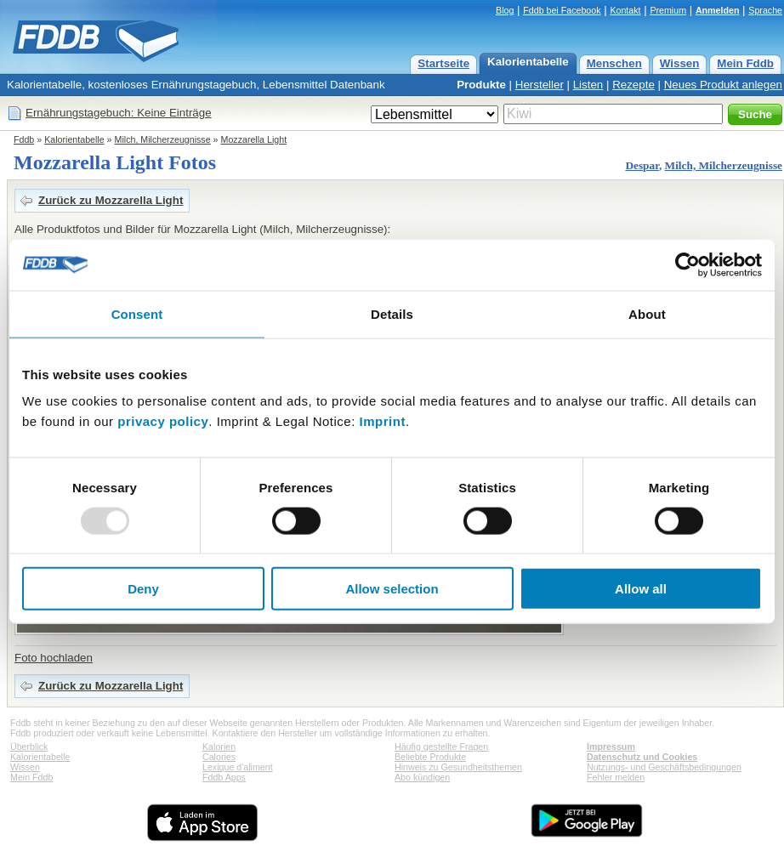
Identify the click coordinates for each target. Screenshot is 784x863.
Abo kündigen (422, 777)
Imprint (383, 421)
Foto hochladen (53, 657)
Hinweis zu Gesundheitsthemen (458, 767)
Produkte (481, 84)
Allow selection (391, 589)
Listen (588, 84)
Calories (219, 757)
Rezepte (633, 84)
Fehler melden (616, 777)
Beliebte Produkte (430, 757)
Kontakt (625, 10)
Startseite (443, 63)
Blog (505, 10)
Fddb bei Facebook (561, 10)
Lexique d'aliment (237, 767)
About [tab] (647, 313)
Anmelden (718, 10)
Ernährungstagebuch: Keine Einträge (119, 112)
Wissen (680, 63)
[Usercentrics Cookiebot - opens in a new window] (687, 264)
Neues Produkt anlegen (723, 84)
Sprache (765, 10)
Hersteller (539, 84)
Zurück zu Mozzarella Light (110, 200)
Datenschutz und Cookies (642, 757)
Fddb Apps (224, 777)
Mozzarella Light (254, 139)
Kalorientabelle (528, 61)
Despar (642, 165)
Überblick (29, 746)
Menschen (614, 63)
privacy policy (162, 421)
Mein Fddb (745, 63)
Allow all (641, 589)
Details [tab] (392, 313)
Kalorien (219, 746)
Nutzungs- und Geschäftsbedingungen (664, 767)
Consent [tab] (137, 313)
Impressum (611, 746)
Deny (143, 589)
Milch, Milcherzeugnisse (163, 139)
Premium (668, 10)
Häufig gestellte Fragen (441, 746)
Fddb (24, 139)
